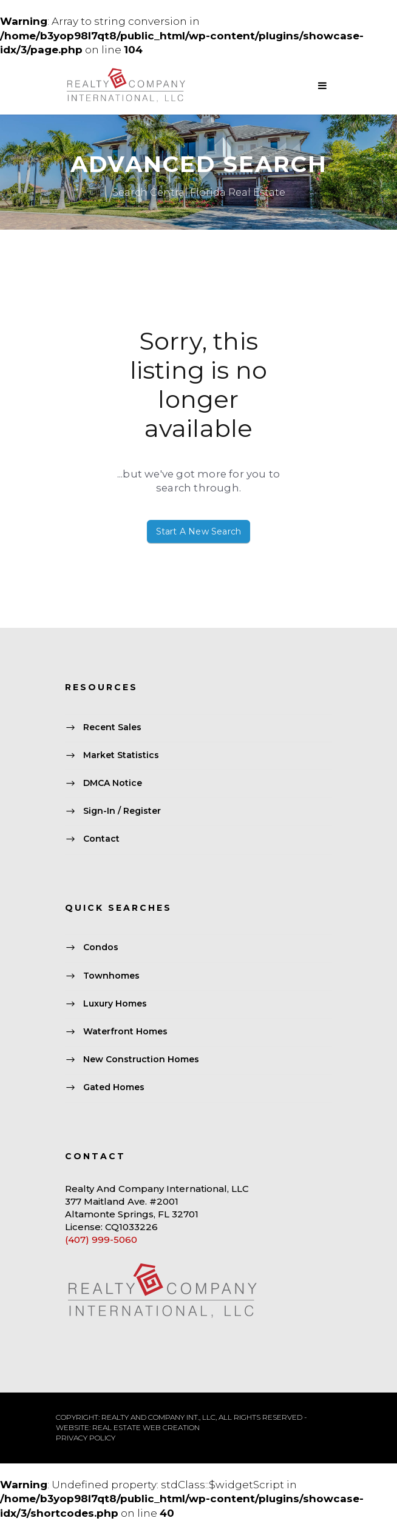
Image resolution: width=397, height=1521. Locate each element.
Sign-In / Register (122, 811)
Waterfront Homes (125, 1031)
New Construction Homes (141, 1059)
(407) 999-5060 (101, 1239)
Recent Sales (112, 727)
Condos (100, 947)
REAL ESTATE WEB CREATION (146, 1427)
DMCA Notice (112, 782)
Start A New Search (199, 531)
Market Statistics (121, 755)
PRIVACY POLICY (85, 1437)
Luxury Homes (115, 1003)
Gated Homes (113, 1087)
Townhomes (111, 975)
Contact (101, 839)
